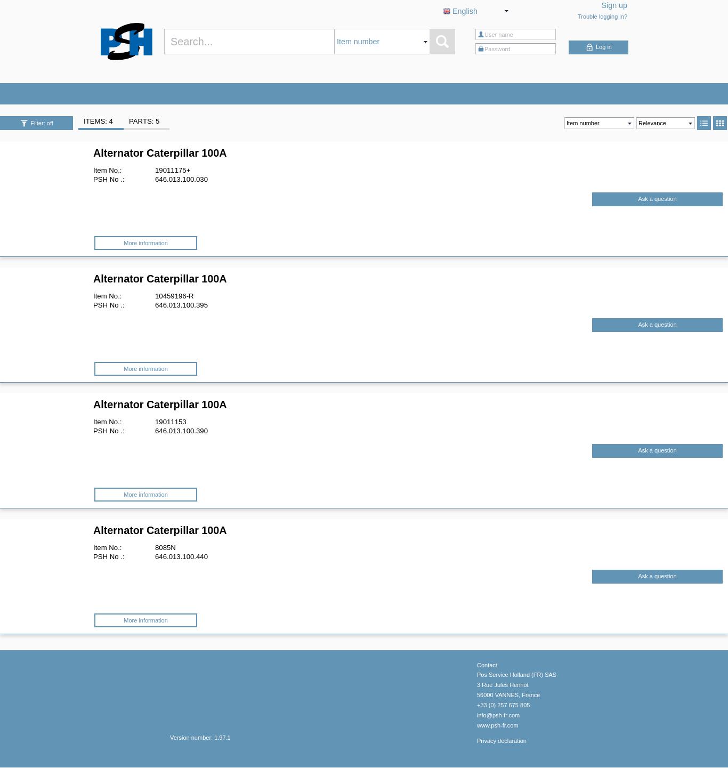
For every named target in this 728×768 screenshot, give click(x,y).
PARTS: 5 (144, 121)
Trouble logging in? (602, 16)
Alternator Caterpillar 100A (160, 153)
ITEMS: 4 (98, 121)
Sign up (615, 5)
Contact (487, 665)
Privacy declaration (502, 741)
